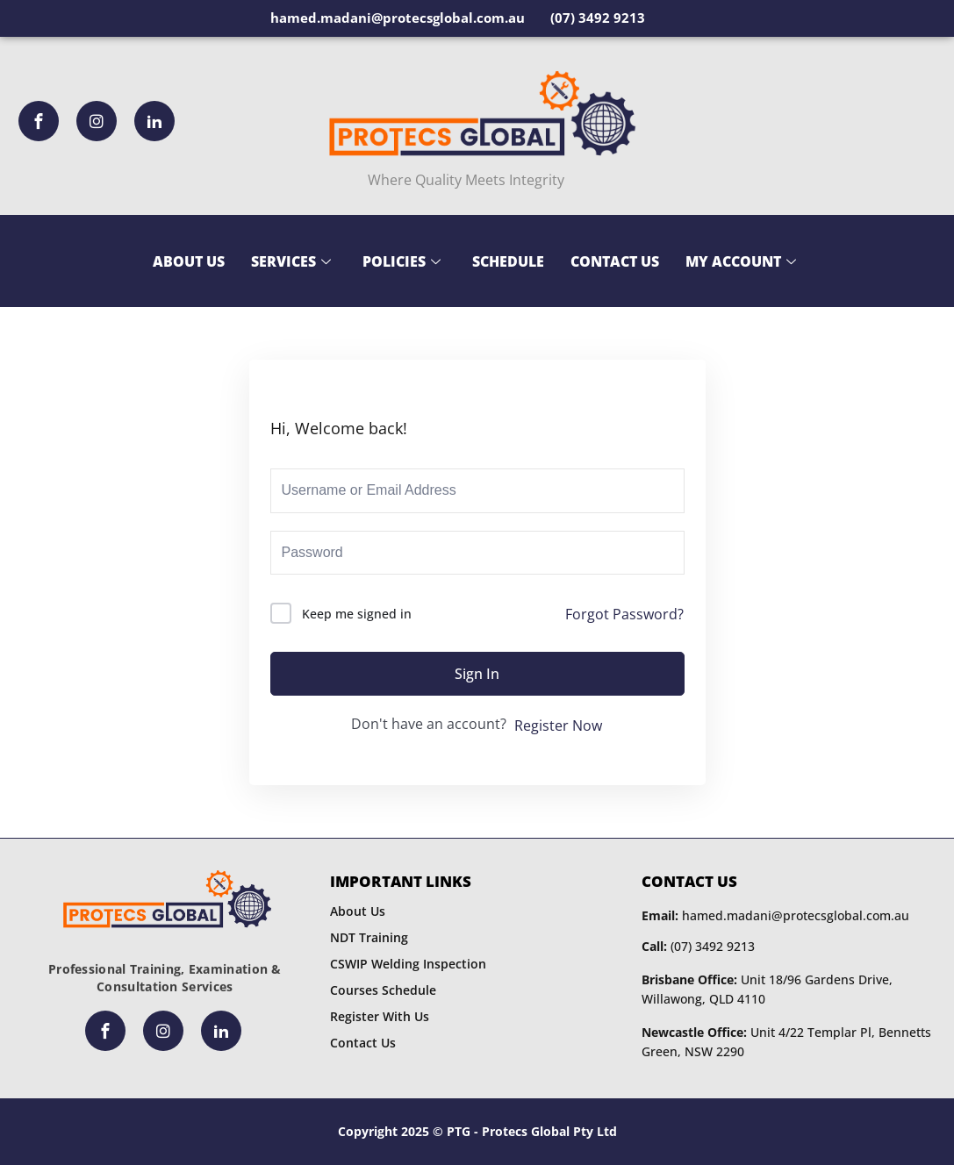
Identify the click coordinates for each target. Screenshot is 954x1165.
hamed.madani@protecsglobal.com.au (775, 915)
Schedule (508, 261)
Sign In (477, 673)
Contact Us (614, 261)
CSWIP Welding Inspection (408, 963)
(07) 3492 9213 (698, 946)
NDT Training (369, 937)
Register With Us (379, 1016)
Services (291, 261)
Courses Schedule (383, 990)
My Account (740, 261)
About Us (189, 261)
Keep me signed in (357, 613)
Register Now (558, 725)
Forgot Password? (624, 614)
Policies (401, 261)
